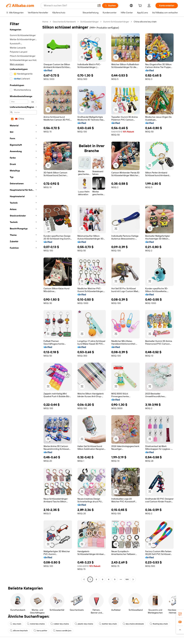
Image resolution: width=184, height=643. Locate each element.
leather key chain (108, 624)
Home (45, 21)
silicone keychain (19, 630)
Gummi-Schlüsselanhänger (116, 21)
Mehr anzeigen (17, 64)
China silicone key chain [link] (145, 21)
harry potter (40, 630)
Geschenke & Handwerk (64, 21)
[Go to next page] (133, 579)
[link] (180, 614)
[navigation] (23, 300)
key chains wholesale (133, 624)
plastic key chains (84, 624)
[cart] (140, 6)
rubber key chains (59, 624)
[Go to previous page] (84, 579)
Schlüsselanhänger (89, 21)
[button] (99, 5)
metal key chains (36, 624)
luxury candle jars (62, 630)
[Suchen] (110, 5)
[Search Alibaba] (69, 5)
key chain (15, 624)
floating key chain (159, 624)
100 (127, 579)
